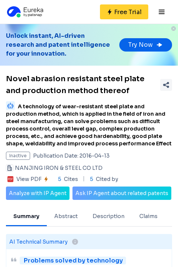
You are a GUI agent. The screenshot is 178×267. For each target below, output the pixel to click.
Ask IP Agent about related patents (121, 193)
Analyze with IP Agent (38, 193)
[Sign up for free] (124, 11)
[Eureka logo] (24, 11)
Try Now (145, 45)
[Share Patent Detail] (166, 85)
